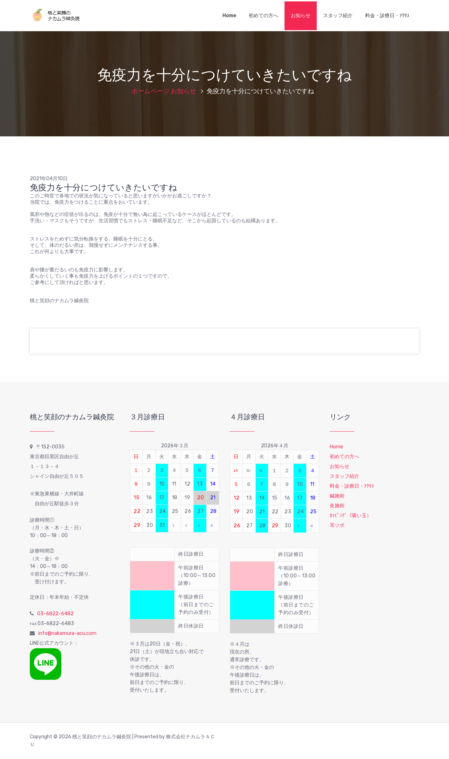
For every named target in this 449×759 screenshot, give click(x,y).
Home (229, 16)
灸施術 (337, 506)
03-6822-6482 (55, 614)
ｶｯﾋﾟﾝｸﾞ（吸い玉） (350, 516)
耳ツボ (337, 525)
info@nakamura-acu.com (67, 633)
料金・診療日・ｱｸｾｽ (387, 16)
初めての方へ (263, 16)
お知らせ (300, 16)
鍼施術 (337, 496)
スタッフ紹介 (338, 16)
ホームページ (150, 91)
